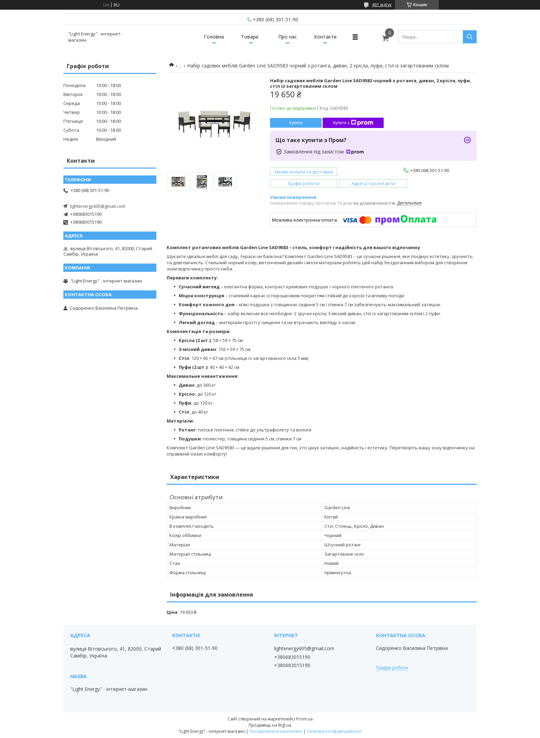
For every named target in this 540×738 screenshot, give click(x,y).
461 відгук (382, 5)
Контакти (325, 36)
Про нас (287, 36)
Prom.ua (304, 719)
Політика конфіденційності (334, 731)
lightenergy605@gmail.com (97, 206)
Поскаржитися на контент (275, 731)
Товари (249, 36)
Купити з (353, 123)
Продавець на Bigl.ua (270, 725)
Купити (295, 122)
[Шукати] (470, 36)
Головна (214, 36)
